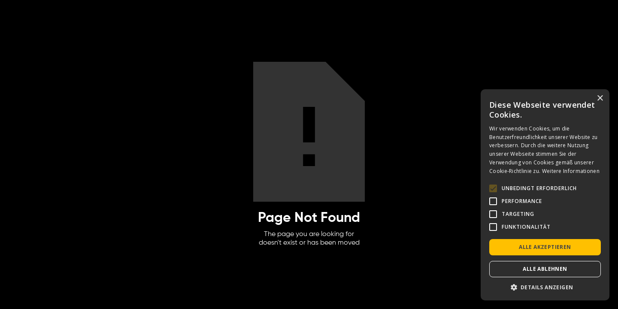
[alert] (545, 194)
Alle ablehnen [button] (545, 269)
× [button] (600, 98)
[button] (545, 287)
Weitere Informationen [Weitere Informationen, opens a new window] (571, 171)
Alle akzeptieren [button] (545, 247)
